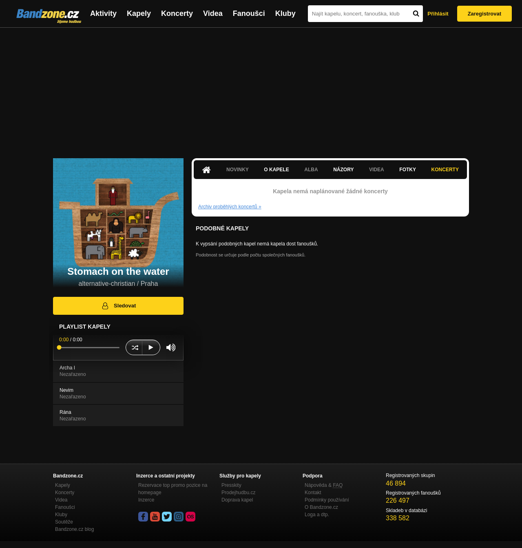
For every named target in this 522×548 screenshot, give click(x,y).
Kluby (285, 13)
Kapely (139, 13)
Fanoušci (249, 13)
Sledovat (118, 305)
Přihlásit (437, 14)
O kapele (276, 169)
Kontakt (313, 492)
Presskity (231, 485)
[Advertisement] (261, 89)
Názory (343, 169)
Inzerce (146, 500)
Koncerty (177, 13)
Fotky (407, 169)
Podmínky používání (327, 500)
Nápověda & (324, 485)
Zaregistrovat (484, 14)
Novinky (237, 169)
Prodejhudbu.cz (238, 492)
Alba (311, 169)
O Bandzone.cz (321, 507)
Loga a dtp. (317, 514)
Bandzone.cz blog (74, 529)
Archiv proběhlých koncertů (229, 207)
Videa (213, 13)
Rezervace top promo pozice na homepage (172, 488)
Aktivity (103, 13)
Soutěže (64, 522)
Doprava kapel (237, 500)
